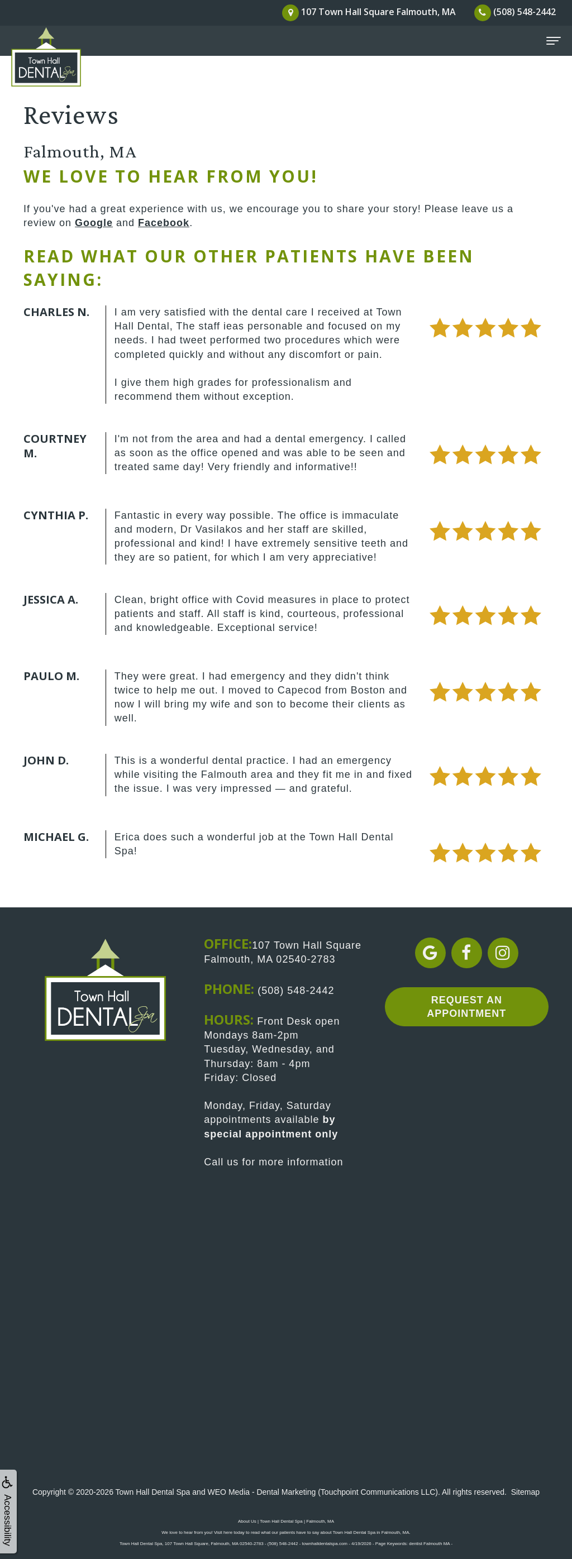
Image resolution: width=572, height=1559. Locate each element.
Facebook (163, 222)
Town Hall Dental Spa (153, 1492)
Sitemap (525, 1492)
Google (94, 222)
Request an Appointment (466, 1006)
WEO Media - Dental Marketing (262, 1492)
